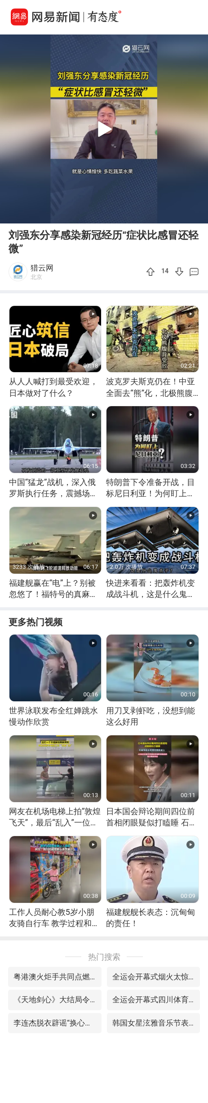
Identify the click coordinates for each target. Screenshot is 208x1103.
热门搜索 (104, 956)
